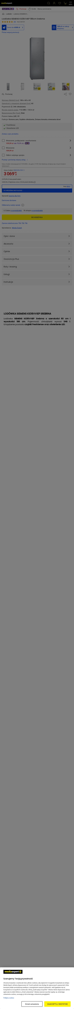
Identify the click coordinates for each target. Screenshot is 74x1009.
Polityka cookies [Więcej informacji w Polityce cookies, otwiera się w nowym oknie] (8, 998)
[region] (37, 988)
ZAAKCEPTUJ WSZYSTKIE (57, 1004)
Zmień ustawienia (32, 1004)
